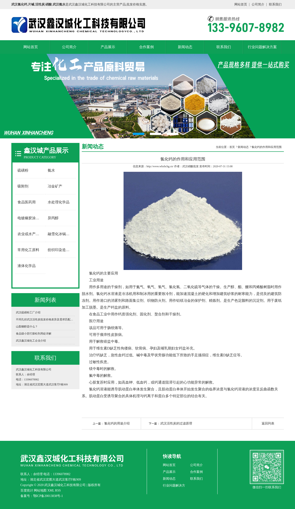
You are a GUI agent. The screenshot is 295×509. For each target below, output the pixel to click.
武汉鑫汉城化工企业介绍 (31, 340)
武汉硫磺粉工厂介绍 (28, 312)
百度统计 (26, 490)
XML (51, 490)
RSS (58, 490)
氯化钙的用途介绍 (117, 423)
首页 (232, 147)
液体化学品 (26, 266)
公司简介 (258, 4)
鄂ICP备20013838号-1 (48, 496)
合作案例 (146, 47)
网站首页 (240, 4)
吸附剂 (22, 186)
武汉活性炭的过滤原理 (176, 423)
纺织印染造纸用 (60, 250)
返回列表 (268, 423)
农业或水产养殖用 (30, 234)
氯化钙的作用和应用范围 (267, 147)
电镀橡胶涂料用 (30, 218)
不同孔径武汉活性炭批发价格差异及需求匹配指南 (45, 319)
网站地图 (40, 490)
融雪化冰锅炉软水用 (61, 234)
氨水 (51, 170)
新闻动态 (185, 47)
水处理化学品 (58, 202)
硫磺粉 (22, 170)
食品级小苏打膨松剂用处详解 (33, 333)
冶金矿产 (55, 186)
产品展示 (108, 47)
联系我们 (275, 4)
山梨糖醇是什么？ (27, 326)
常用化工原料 (28, 250)
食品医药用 (26, 202)
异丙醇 (53, 218)
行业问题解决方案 (262, 47)
